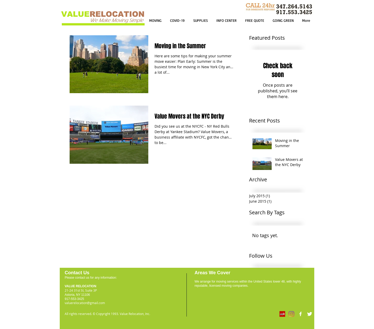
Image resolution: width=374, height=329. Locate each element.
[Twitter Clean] (309, 314)
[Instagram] (291, 314)
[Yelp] (282, 314)
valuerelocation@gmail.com (85, 303)
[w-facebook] (300, 314)
